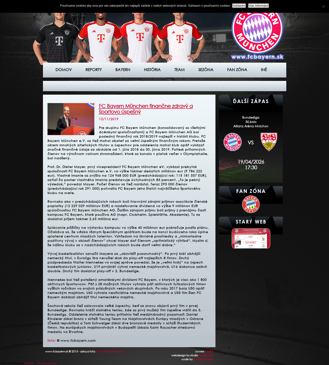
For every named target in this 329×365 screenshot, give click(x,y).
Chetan (29, 363)
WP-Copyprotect (46, 363)
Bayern (122, 69)
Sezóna (205, 69)
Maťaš (209, 351)
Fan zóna (237, 69)
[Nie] (323, 6)
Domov (64, 69)
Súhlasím (239, 5)
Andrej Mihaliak (203, 359)
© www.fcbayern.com (76, 340)
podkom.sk (206, 355)
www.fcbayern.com (109, 351)
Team (179, 69)
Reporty (93, 69)
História (152, 69)
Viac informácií (258, 5)
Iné (264, 69)
